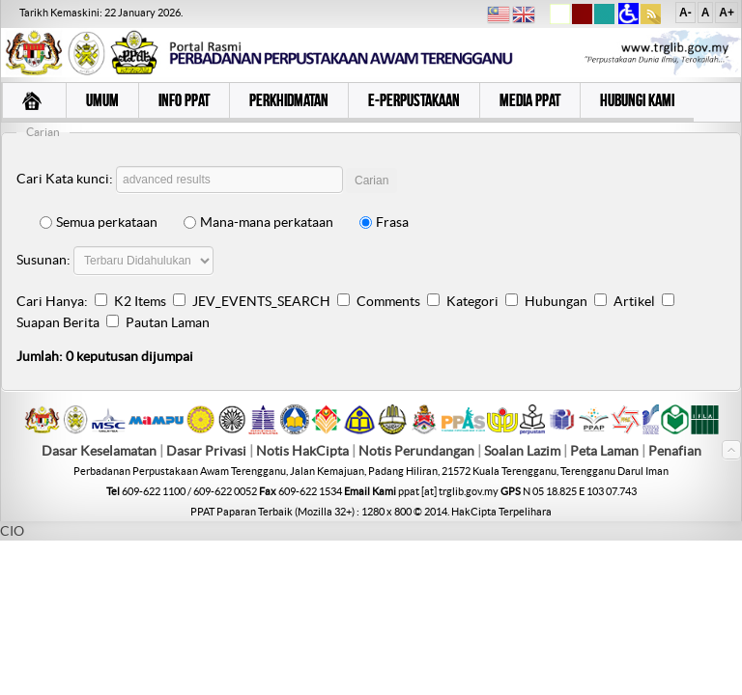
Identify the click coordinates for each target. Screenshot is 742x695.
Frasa (384, 222)
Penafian (674, 451)
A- (685, 12)
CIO (12, 531)
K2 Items (140, 301)
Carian (371, 180)
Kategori (472, 301)
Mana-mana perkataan (258, 222)
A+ (726, 12)
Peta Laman (606, 451)
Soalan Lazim (522, 451)
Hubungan (556, 301)
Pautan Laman (168, 322)
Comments (388, 301)
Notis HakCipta (302, 451)
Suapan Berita (58, 322)
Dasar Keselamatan (99, 451)
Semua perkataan (98, 222)
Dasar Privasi (206, 451)
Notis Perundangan (416, 451)
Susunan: (43, 259)
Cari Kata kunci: (64, 178)
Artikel (634, 301)
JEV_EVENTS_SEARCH (261, 301)
